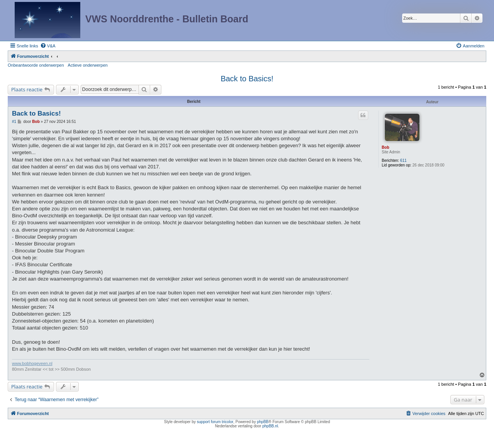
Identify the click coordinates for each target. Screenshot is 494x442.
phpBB (263, 422)
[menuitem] (48, 45)
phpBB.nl (270, 426)
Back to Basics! (247, 78)
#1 (14, 121)
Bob (385, 147)
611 (403, 160)
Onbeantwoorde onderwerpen (36, 65)
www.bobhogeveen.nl (32, 363)
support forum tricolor (215, 422)
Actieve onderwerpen (88, 65)
